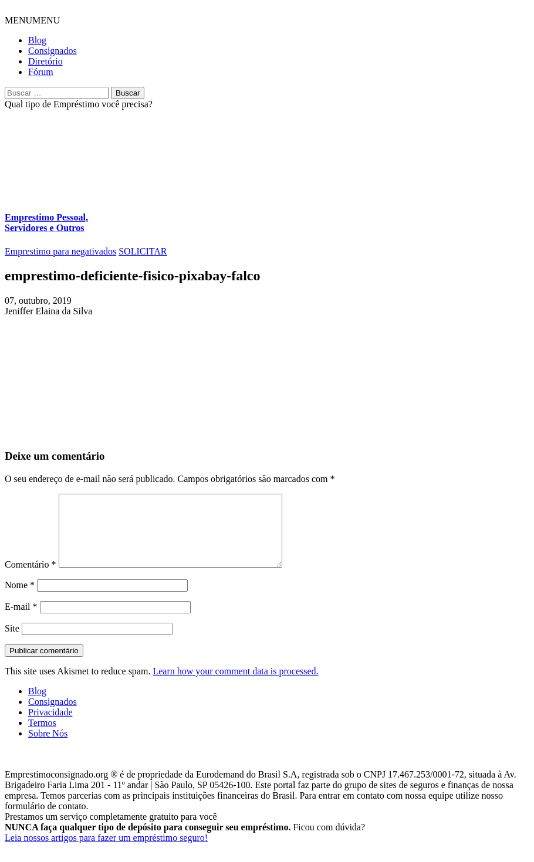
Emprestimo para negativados (60, 251)
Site (12, 642)
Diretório (45, 61)
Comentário (30, 578)
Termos (42, 737)
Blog (37, 40)
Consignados (52, 51)
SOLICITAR (143, 251)
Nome (20, 599)
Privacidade (50, 726)
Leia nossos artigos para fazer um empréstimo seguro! (106, 852)
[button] (32, 20)
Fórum (40, 72)
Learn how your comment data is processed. (235, 685)
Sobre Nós (47, 747)
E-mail (21, 621)
